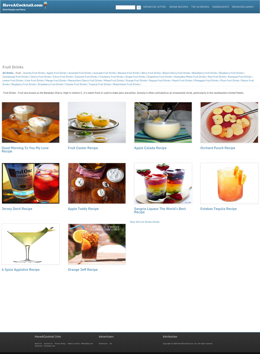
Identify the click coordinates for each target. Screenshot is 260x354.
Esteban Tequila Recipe (218, 208)
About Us (38, 343)
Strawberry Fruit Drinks (50, 84)
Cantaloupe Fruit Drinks (15, 77)
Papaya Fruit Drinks (159, 80)
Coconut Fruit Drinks (86, 77)
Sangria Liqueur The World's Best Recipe (160, 210)
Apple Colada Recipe (150, 148)
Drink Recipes (178, 7)
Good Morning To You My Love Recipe (25, 149)
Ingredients (220, 7)
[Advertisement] (130, 38)
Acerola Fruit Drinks (34, 73)
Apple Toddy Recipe (83, 208)
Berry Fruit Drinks (151, 73)
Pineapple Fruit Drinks (206, 80)
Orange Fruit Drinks (136, 80)
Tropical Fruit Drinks (100, 84)
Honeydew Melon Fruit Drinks (190, 77)
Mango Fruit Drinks (56, 80)
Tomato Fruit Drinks (76, 84)
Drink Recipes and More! (26, 6)
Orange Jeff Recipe (83, 269)
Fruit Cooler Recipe (83, 148)
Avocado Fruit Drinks (104, 73)
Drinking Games (243, 7)
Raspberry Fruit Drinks (23, 84)
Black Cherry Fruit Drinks (176, 73)
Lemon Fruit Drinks (12, 80)
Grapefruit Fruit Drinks (159, 77)
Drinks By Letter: (154, 7)
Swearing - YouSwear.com (45, 345)
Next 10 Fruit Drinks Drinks (144, 222)
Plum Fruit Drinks (229, 80)
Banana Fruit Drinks (129, 73)
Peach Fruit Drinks (182, 80)
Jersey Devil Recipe (17, 208)
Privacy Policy (60, 343)
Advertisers (103, 343)
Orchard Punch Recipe (217, 148)
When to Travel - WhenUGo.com (80, 343)
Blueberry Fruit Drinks (231, 73)
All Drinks (7, 73)
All (111, 343)
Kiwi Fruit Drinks (217, 77)
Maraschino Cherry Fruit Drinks (85, 80)
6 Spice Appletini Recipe (21, 269)
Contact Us (48, 343)
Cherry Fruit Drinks (40, 77)
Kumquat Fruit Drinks (239, 77)
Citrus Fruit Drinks (63, 77)
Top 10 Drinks (200, 7)
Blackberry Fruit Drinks (204, 73)
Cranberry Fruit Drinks (111, 77)
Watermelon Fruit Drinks (126, 84)
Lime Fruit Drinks (34, 80)
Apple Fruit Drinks (57, 73)
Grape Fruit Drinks (135, 77)
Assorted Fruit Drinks (79, 73)
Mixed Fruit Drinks (114, 80)
